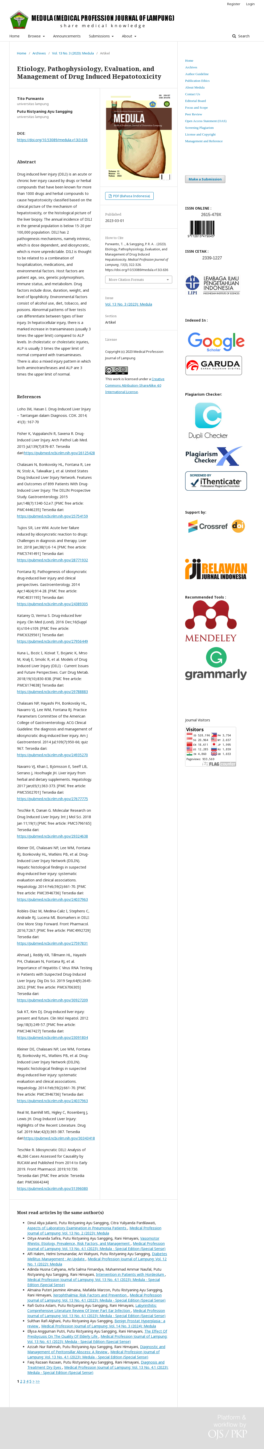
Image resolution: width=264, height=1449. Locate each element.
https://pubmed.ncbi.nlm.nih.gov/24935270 (52, 754)
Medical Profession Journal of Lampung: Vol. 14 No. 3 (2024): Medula (98, 1326)
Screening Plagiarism (199, 128)
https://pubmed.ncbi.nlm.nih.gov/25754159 (52, 516)
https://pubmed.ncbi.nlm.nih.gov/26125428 (59, 452)
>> (38, 1381)
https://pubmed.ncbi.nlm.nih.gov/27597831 (52, 943)
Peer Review (193, 114)
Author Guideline (197, 74)
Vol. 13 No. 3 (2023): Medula (73, 53)
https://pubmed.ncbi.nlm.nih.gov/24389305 (52, 603)
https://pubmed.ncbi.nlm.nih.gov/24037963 (52, 899)
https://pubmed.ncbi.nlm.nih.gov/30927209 (52, 1000)
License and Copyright (200, 134)
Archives (39, 53)
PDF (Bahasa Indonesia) (131, 196)
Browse (35, 36)
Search (243, 36)
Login (250, 4)
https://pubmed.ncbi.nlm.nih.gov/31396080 (52, 1188)
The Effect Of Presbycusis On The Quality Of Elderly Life (97, 1334)
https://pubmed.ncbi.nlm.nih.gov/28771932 (52, 560)
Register (233, 4)
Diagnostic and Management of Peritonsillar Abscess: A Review (96, 1349)
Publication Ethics (197, 81)
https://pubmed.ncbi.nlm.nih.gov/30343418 (59, 1138)
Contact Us (192, 94)
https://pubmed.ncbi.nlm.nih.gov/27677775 (52, 798)
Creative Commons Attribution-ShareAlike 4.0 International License (134, 385)
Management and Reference (204, 141)
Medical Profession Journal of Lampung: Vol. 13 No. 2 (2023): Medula (94, 1230)
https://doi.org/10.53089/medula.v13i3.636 (52, 139)
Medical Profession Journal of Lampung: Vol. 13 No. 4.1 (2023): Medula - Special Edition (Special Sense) (96, 1246)
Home (14, 36)
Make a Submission (205, 179)
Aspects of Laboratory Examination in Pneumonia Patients (77, 1227)
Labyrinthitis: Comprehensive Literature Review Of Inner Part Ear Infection (92, 1308)
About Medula (194, 87)
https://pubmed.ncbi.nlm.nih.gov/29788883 (52, 691)
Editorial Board (195, 101)
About (127, 36)
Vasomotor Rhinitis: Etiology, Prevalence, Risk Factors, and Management (93, 1241)
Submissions (100, 36)
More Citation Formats (126, 279)
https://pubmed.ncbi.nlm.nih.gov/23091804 (52, 1037)
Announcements (67, 36)
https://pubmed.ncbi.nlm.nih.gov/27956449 (52, 641)
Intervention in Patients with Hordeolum (130, 1274)
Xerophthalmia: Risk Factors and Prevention (90, 1295)
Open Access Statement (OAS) (206, 121)
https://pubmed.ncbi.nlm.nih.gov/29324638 (52, 836)
